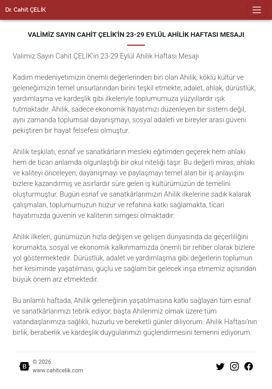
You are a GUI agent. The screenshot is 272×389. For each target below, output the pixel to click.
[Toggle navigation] (257, 10)
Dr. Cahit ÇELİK (25, 9)
